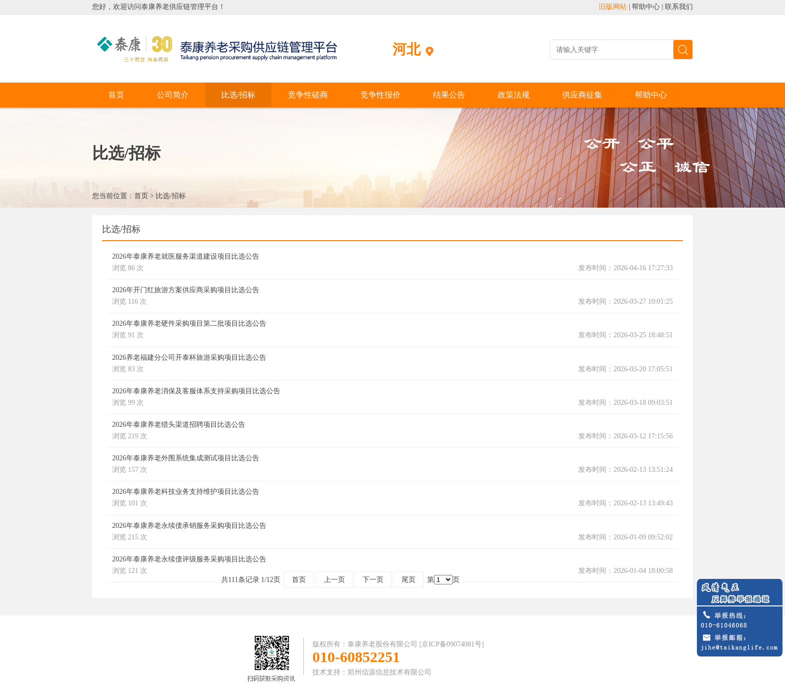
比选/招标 (238, 95)
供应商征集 (582, 95)
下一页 (372, 579)
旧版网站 (613, 7)
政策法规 (514, 95)
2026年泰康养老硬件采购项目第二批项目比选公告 (189, 323)
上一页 (334, 579)
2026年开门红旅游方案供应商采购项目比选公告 (185, 290)
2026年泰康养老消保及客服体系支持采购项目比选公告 (196, 391)
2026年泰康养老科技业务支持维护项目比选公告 (185, 491)
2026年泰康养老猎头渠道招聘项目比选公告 (178, 424)
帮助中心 (646, 7)
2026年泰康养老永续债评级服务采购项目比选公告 (189, 559)
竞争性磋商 (308, 95)
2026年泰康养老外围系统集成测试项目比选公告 (185, 458)
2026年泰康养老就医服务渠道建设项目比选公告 (185, 256)
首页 (116, 95)
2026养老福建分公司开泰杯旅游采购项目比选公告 (189, 357)
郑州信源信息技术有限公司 (389, 672)
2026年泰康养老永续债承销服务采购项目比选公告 (189, 525)
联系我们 (679, 7)
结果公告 (449, 95)
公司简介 (173, 95)
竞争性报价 (380, 95)
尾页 (409, 579)
